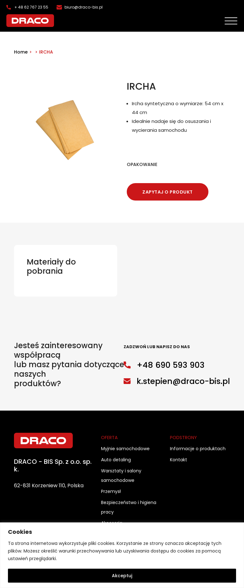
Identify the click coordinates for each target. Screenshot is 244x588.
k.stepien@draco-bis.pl (183, 381)
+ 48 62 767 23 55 (31, 7)
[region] (122, 555)
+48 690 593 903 (171, 365)
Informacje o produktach (198, 448)
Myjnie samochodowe (125, 448)
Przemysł (111, 491)
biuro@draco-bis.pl (83, 7)
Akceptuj (122, 575)
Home (21, 52)
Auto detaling (116, 460)
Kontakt (178, 460)
